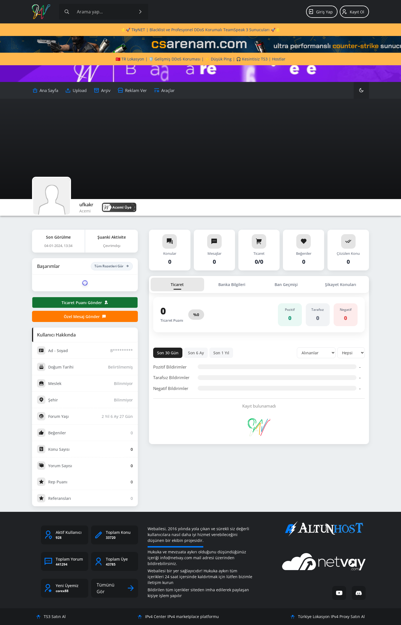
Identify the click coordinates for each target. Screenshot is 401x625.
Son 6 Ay (196, 352)
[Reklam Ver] (132, 90)
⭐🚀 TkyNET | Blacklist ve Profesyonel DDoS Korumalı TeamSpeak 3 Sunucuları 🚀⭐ (200, 29)
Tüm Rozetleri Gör (111, 266)
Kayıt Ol (353, 12)
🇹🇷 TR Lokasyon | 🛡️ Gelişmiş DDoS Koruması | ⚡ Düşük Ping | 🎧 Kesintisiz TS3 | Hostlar (200, 59)
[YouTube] (339, 593)
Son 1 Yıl (221, 352)
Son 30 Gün (168, 352)
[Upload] (45, 90)
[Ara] (140, 11)
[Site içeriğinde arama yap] (103, 12)
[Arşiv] (102, 90)
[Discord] (359, 593)
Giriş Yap (320, 12)
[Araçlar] (164, 90)
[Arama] (66, 11)
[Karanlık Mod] (361, 90)
